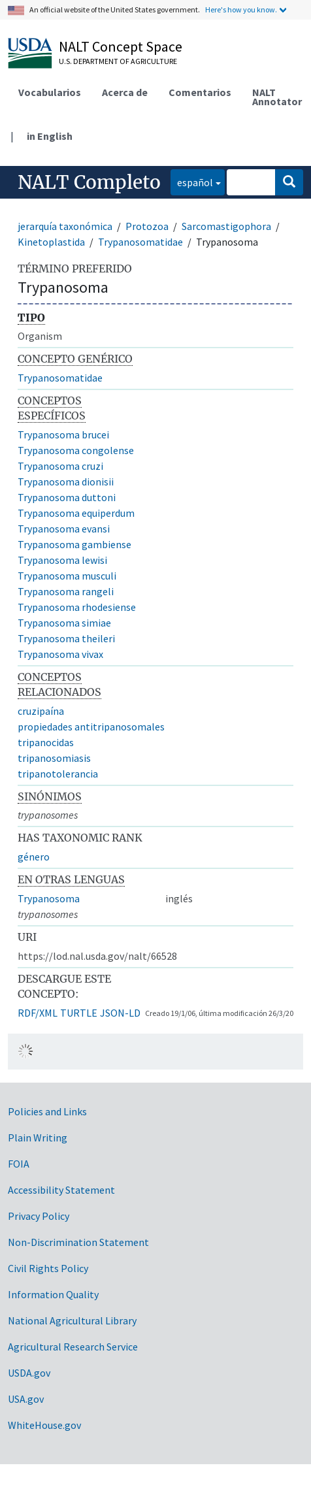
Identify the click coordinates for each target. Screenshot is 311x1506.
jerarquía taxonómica (65, 226)
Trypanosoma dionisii (66, 481)
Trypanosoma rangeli (66, 591)
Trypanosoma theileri (66, 638)
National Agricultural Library (72, 1320)
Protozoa (147, 226)
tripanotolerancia (58, 773)
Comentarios (200, 92)
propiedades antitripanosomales (91, 726)
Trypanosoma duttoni (67, 497)
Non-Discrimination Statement (78, 1242)
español (192, 181)
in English (50, 135)
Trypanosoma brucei (63, 434)
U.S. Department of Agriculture (118, 61)
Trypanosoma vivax (60, 654)
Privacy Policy (38, 1215)
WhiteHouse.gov (44, 1425)
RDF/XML (37, 1012)
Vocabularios (49, 92)
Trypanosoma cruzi (60, 465)
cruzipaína (41, 710)
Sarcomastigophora (226, 226)
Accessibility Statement (61, 1189)
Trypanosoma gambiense (74, 544)
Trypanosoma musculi (67, 575)
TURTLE (78, 1012)
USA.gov (26, 1398)
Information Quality (53, 1294)
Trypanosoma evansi (64, 528)
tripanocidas (46, 742)
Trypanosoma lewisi (62, 559)
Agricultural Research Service (73, 1346)
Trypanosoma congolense (76, 450)
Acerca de (125, 92)
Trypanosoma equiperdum (76, 512)
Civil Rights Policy (48, 1268)
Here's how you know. (241, 9)
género (34, 856)
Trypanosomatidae (140, 241)
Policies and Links (47, 1111)
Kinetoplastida (51, 241)
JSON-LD (120, 1012)
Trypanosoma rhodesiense (77, 607)
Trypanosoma (49, 898)
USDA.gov (29, 1372)
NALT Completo (89, 182)
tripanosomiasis (54, 757)
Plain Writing (37, 1137)
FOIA (18, 1163)
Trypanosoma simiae (64, 622)
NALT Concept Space (120, 46)
